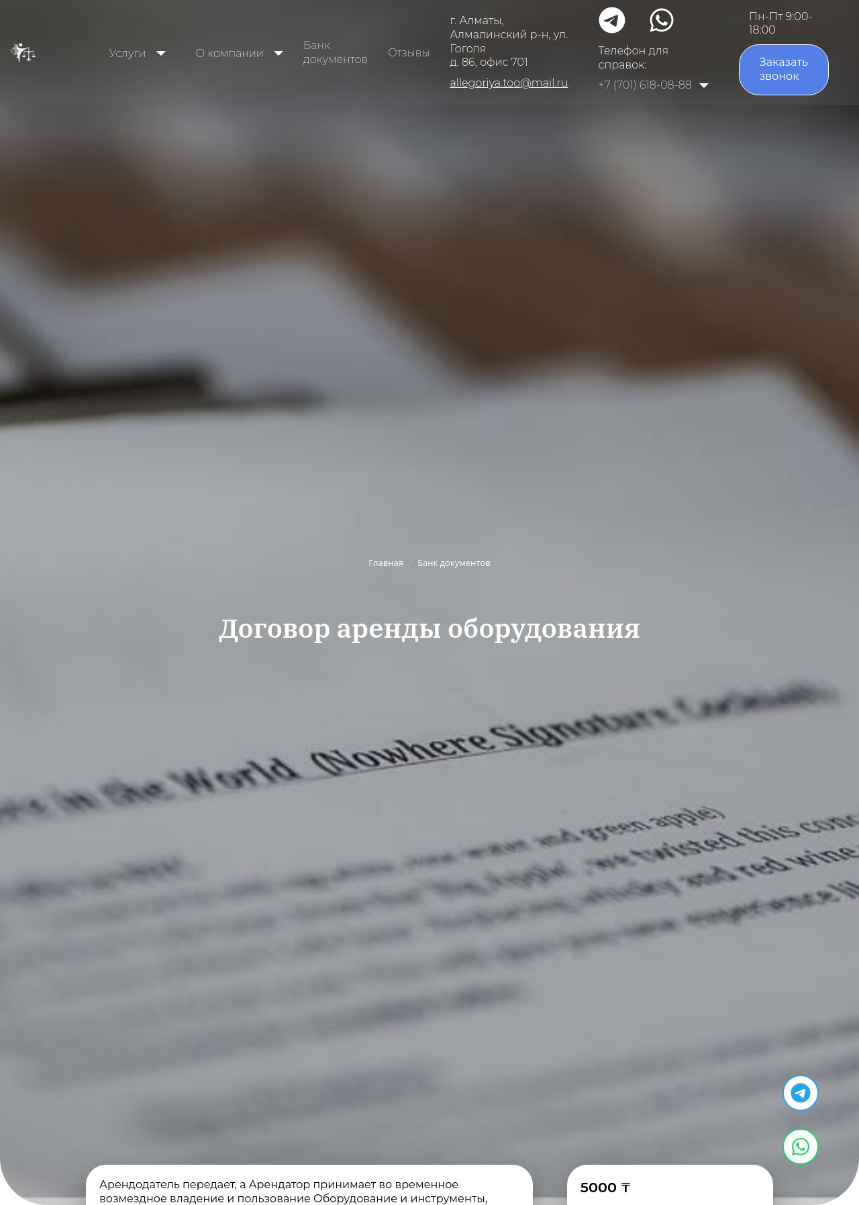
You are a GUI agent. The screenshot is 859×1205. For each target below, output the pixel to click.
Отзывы (409, 52)
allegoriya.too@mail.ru (509, 83)
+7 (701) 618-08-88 (645, 85)
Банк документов (335, 52)
